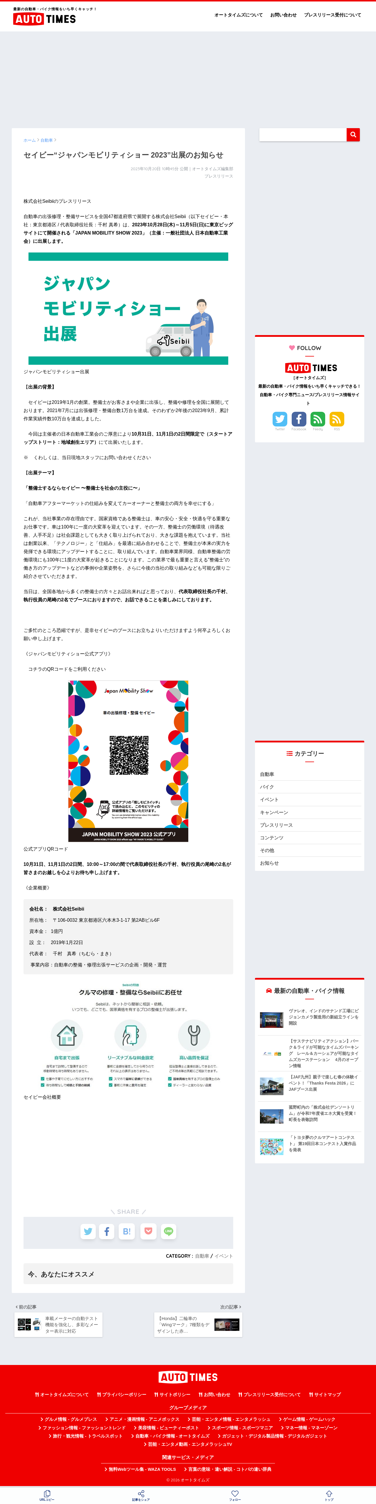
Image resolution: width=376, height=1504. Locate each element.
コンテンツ (272, 839)
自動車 (202, 1256)
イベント (223, 1256)
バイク (267, 787)
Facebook (299, 429)
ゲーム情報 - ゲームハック (309, 1421)
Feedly (318, 429)
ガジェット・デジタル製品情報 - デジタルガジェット (274, 1438)
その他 (267, 852)
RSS (337, 429)
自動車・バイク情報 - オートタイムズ (172, 1438)
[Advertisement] (188, 77)
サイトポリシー (175, 1396)
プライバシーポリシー (124, 1396)
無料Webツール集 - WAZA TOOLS (142, 1471)
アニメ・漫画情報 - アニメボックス (144, 1421)
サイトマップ (327, 1396)
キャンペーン (275, 813)
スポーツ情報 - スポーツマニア (242, 1430)
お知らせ (270, 865)
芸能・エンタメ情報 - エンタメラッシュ (231, 1421)
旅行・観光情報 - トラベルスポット (88, 1438)
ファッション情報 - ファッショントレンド (84, 1430)
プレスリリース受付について (332, 14)
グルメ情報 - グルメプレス (71, 1421)
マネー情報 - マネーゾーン (311, 1430)
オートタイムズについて (238, 14)
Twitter (280, 429)
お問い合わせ (283, 14)
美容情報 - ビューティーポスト (168, 1430)
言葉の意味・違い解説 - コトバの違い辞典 (229, 1471)
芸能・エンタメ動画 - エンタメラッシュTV (190, 1446)
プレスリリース (277, 826)
